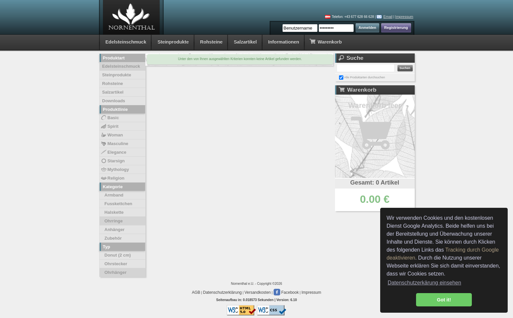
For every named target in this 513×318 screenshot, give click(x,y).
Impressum (404, 17)
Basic (109, 118)
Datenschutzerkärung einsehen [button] (424, 282)
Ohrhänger (116, 272)
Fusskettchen (118, 203)
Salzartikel (245, 41)
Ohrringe (114, 220)
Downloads (113, 100)
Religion (112, 178)
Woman (111, 135)
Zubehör (113, 238)
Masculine (114, 143)
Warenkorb (325, 41)
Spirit (109, 126)
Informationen (283, 41)
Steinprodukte (173, 41)
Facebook (286, 292)
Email (387, 17)
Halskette (114, 212)
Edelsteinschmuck (126, 41)
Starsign (112, 161)
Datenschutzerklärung (222, 292)
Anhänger (115, 229)
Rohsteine (211, 41)
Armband (114, 195)
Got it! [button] (444, 299)
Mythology (114, 169)
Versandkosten (257, 292)
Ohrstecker (116, 263)
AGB (196, 292)
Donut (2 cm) (118, 255)
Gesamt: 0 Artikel (374, 182)
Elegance (113, 152)
